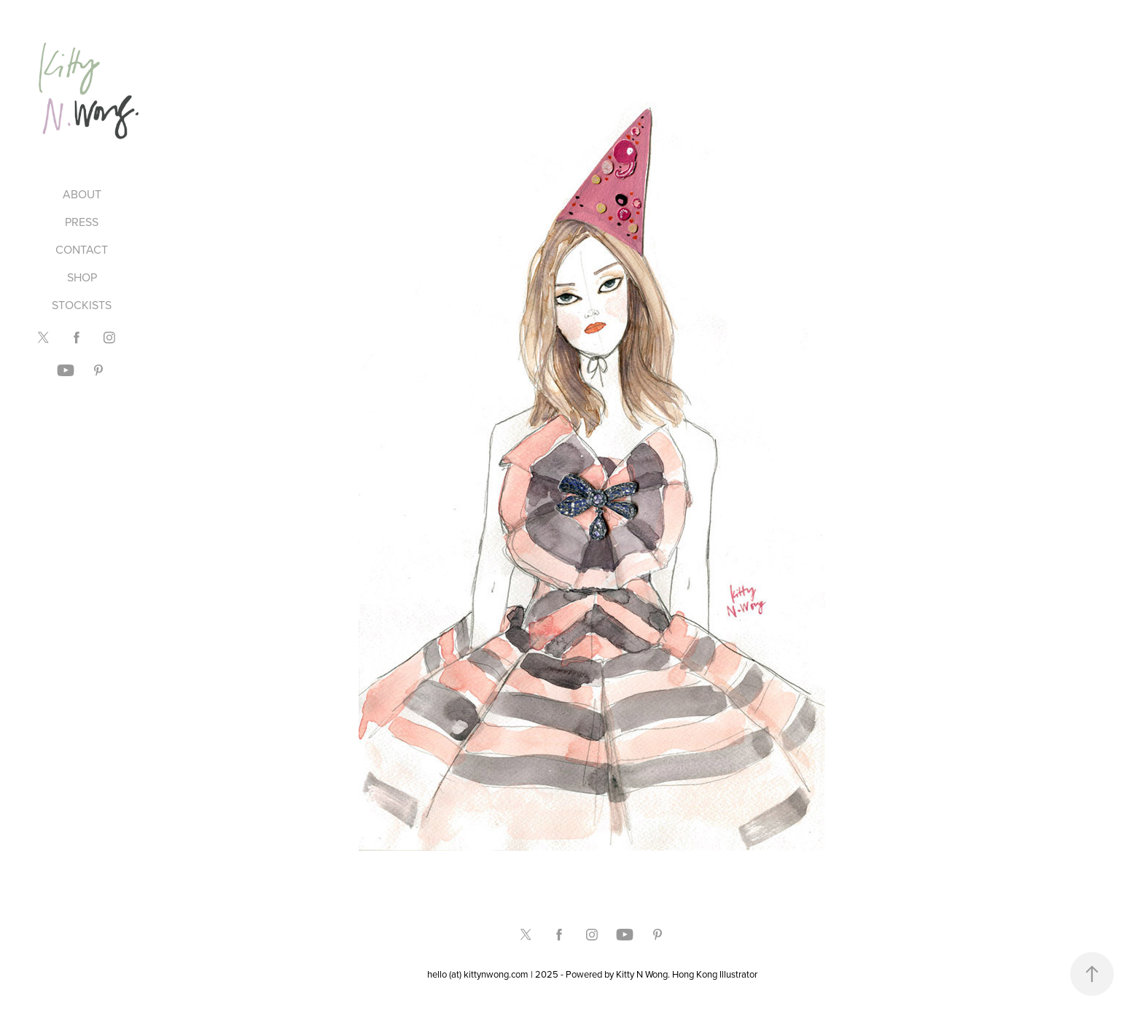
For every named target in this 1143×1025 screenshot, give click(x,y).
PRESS (81, 222)
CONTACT (81, 249)
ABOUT (82, 194)
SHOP (82, 277)
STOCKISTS (82, 305)
